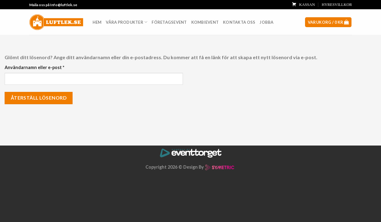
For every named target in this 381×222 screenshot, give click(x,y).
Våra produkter (126, 22)
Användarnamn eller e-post (34, 67)
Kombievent (205, 22)
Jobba (266, 22)
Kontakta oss (239, 22)
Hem (97, 22)
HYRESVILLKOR (337, 4)
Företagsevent (169, 22)
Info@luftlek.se (63, 4)
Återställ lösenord (38, 98)
